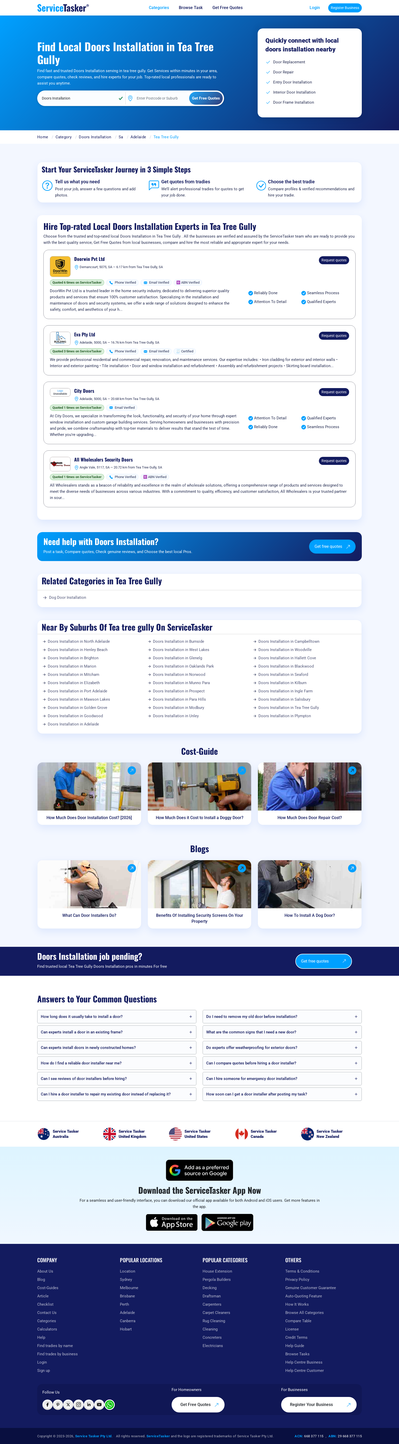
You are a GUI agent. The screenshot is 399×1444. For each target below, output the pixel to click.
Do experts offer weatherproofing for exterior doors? (251, 1047)
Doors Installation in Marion (72, 666)
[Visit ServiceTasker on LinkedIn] (89, 1405)
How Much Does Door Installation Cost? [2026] (89, 817)
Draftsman (212, 1296)
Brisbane (127, 1296)
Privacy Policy (297, 1279)
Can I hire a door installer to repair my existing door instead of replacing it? (106, 1094)
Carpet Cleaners (216, 1312)
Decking (210, 1288)
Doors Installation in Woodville (285, 649)
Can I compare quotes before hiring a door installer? (251, 1063)
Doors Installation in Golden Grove (77, 707)
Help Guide (294, 1345)
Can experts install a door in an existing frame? (81, 1032)
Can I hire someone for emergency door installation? (251, 1078)
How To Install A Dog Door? (310, 915)
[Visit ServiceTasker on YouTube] (99, 1405)
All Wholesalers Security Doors (103, 460)
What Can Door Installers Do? (89, 915)
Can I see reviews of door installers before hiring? (84, 1078)
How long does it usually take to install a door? (81, 1016)
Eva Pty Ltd (84, 334)
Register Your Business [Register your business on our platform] (320, 1404)
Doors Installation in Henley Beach (78, 649)
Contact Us (47, 1312)
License (292, 1329)
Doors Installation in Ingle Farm (285, 691)
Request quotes (334, 260)
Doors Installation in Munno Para (181, 683)
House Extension (217, 1271)
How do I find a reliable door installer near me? (81, 1063)
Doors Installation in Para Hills (179, 699)
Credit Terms (296, 1337)
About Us (45, 1271)
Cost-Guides (47, 1288)
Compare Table (298, 1321)
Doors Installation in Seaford (283, 674)
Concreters (212, 1337)
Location (127, 1271)
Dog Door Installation (67, 597)
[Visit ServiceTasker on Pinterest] (58, 1405)
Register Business (345, 8)
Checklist (45, 1304)
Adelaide (138, 137)
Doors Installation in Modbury (178, 707)
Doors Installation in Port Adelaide (77, 691)
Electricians (213, 1345)
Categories (46, 1321)
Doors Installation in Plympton (284, 716)
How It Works (297, 1304)
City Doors (84, 391)
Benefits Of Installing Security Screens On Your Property (199, 918)
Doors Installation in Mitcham (73, 674)
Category (64, 137)
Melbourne (129, 1288)
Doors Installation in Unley (176, 716)
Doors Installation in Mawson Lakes (79, 699)
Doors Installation (95, 137)
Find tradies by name (55, 1345)
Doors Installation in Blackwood (286, 666)
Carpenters (212, 1304)
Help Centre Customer (304, 1370)
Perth (124, 1304)
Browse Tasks (297, 1354)
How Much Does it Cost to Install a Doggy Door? (199, 817)
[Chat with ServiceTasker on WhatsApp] (109, 1405)
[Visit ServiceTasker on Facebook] (47, 1405)
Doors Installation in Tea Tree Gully (288, 707)
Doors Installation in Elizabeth (74, 683)
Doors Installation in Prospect (179, 691)
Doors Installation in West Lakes (181, 649)
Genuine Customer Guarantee (310, 1288)
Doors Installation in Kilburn (282, 683)
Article (43, 1296)
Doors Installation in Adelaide (73, 724)
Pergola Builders (217, 1279)
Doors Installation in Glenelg (177, 658)
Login (315, 7)
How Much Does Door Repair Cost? (310, 817)
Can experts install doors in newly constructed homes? (88, 1047)
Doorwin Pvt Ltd (89, 259)
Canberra (127, 1321)
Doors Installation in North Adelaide (79, 641)
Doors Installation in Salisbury (284, 699)
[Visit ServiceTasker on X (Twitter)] (68, 1405)
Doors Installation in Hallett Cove (287, 658)
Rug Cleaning (214, 1321)
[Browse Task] (194, 8)
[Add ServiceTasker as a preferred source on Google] (199, 1170)
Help (41, 1337)
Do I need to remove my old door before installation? (251, 1016)
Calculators (47, 1329)
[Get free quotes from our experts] (231, 8)
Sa (121, 137)
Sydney (126, 1279)
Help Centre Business (304, 1362)
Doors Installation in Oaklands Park (183, 666)
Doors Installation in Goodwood (75, 716)
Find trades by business (57, 1354)
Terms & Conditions (302, 1271)
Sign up (43, 1370)
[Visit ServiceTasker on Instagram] (78, 1405)
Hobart (126, 1329)
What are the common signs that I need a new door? (251, 1032)
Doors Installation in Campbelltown (288, 641)
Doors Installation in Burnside (178, 641)
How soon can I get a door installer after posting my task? (256, 1094)
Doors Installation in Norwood (179, 674)
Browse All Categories (304, 1312)
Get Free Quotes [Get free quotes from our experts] (199, 1404)
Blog (41, 1279)
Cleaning (210, 1329)
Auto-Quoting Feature (303, 1296)
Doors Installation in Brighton (73, 658)
